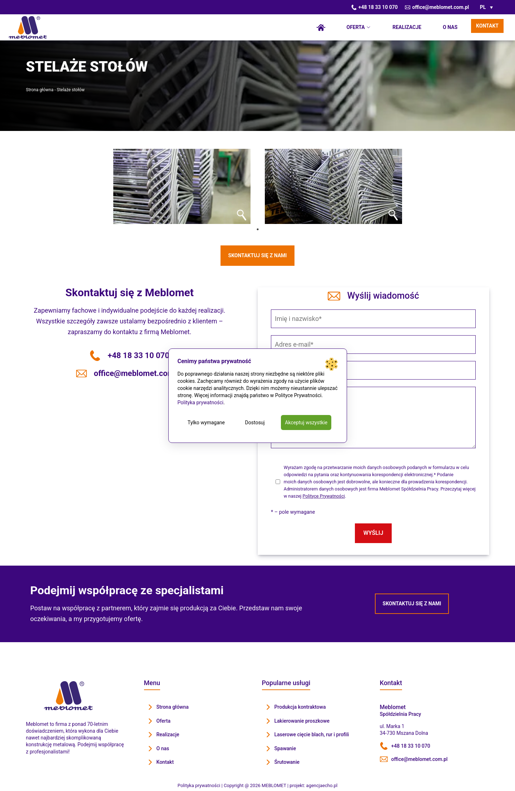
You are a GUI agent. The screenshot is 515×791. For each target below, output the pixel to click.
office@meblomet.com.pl (437, 7)
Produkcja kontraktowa (300, 707)
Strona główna (321, 28)
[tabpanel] (182, 186)
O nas (450, 27)
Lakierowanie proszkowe (302, 721)
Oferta (356, 27)
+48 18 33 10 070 (374, 7)
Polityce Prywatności (324, 496)
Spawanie (285, 748)
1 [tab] (257, 229)
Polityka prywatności (201, 402)
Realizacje (406, 27)
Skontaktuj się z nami (257, 255)
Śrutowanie (286, 762)
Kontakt (487, 26)
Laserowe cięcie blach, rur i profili (311, 734)
